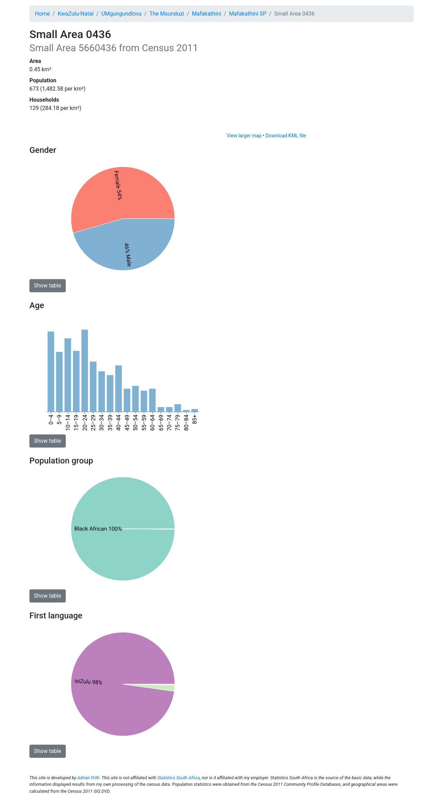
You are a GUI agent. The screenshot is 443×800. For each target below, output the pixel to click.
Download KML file (285, 135)
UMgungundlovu (121, 13)
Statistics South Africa (178, 777)
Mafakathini (206, 13)
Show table (47, 285)
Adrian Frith (88, 777)
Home (42, 13)
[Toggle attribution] (406, 125)
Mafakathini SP (247, 13)
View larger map (244, 135)
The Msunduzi (167, 13)
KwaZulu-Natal (76, 13)
